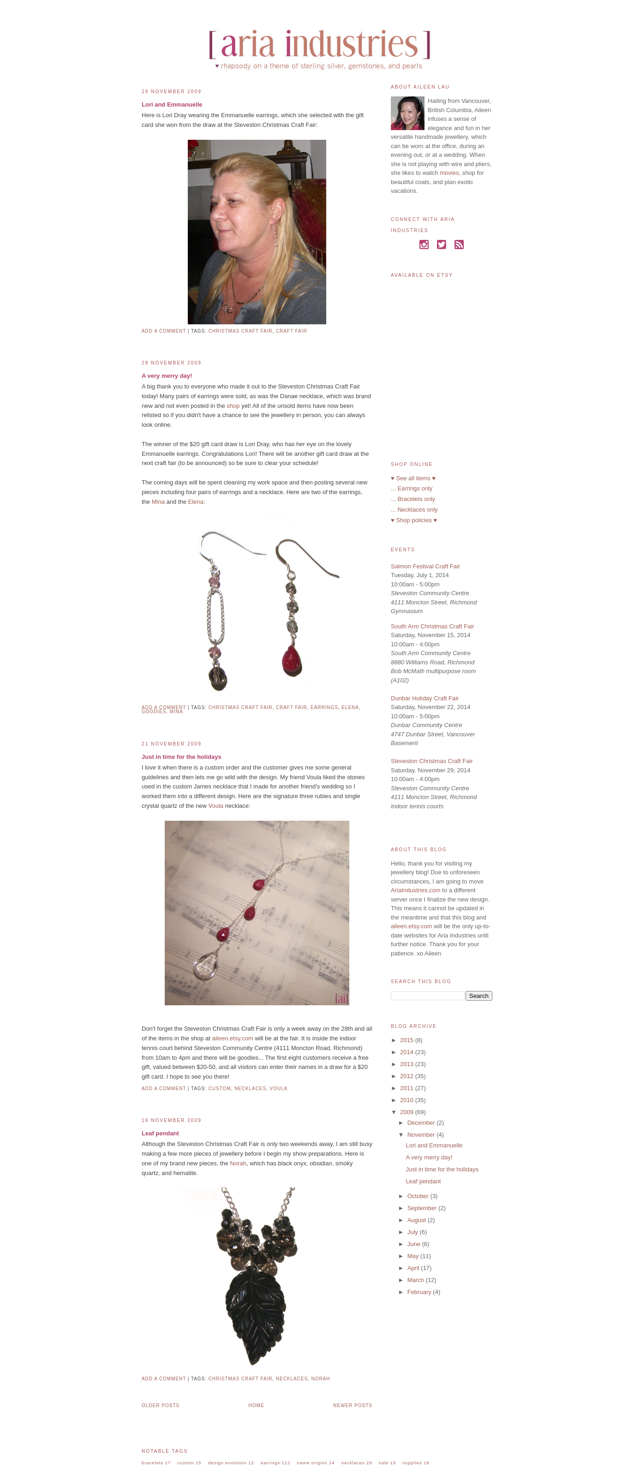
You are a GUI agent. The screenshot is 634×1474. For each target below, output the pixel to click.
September (422, 1208)
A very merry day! (167, 375)
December (422, 1122)
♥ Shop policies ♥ (414, 520)
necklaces (250, 1088)
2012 (407, 1076)
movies (449, 172)
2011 (407, 1088)
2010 (407, 1100)
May (413, 1256)
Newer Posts (352, 1405)
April (414, 1268)
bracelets (152, 1462)
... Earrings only (411, 488)
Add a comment (164, 331)
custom (220, 1088)
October (419, 1196)
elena (350, 707)
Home (256, 1405)
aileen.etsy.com (232, 1038)
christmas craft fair (241, 331)
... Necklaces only (414, 509)
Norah (238, 1163)
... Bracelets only (413, 498)
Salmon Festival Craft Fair (425, 566)
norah (320, 1378)
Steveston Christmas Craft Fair (432, 761)
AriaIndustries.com (416, 890)
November (422, 1134)
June (414, 1244)
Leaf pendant (160, 1133)
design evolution (227, 1462)
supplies (412, 1462)
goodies (154, 711)
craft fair (291, 331)
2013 (407, 1064)
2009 (407, 1112)
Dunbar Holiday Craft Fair (425, 698)
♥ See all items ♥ (413, 478)
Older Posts (160, 1405)
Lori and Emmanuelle (172, 104)
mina (176, 711)
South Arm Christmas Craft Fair (432, 626)
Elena (195, 501)
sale (384, 1462)
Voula (216, 805)
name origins (312, 1462)
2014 (407, 1052)
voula (279, 1088)
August (417, 1220)
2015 (407, 1040)
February (420, 1292)
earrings (324, 707)
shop (233, 405)
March (416, 1280)
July (413, 1232)
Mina (158, 501)
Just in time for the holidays (181, 756)
